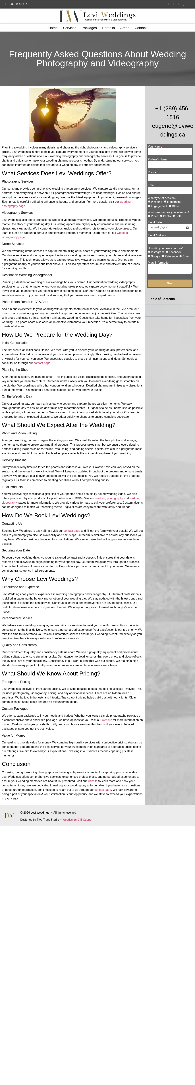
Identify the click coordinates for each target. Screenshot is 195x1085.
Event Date (155, 222)
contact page (42, 363)
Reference (171, 256)
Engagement (159, 206)
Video (154, 216)
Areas (124, 28)
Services (69, 28)
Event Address (157, 235)
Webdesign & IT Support (78, 819)
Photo (167, 216)
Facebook (175, 252)
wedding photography (109, 498)
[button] (190, 298)
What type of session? (162, 198)
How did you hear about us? (166, 248)
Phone (152, 172)
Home (53, 28)
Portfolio (108, 28)
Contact (140, 28)
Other (175, 206)
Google (155, 256)
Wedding (156, 202)
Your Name (155, 146)
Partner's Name (158, 159)
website (107, 720)
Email (152, 185)
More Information (159, 262)
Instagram (157, 252)
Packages (89, 28)
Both (179, 216)
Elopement (174, 202)
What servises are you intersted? (169, 212)
